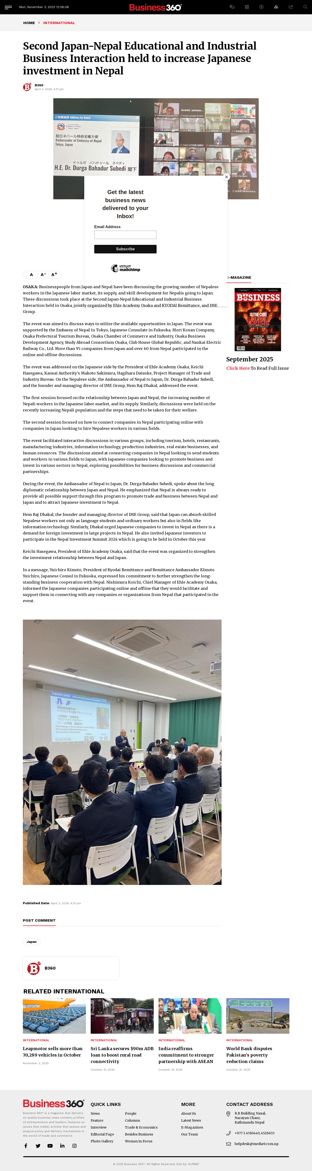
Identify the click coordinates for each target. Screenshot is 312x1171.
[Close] (226, 176)
